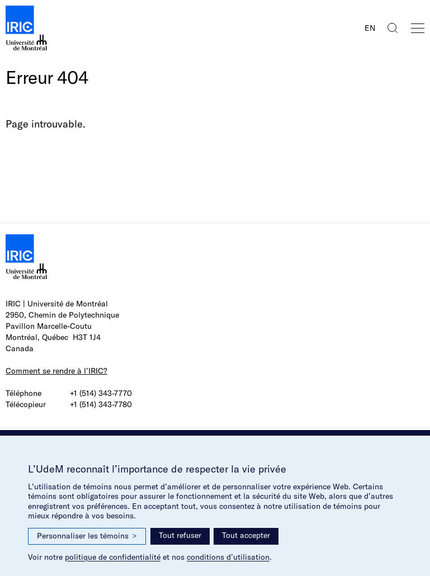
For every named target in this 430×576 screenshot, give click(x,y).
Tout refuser (180, 535)
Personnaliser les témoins (87, 536)
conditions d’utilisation (228, 557)
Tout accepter (246, 535)
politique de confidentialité (112, 557)
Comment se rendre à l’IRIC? (56, 371)
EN (370, 28)
